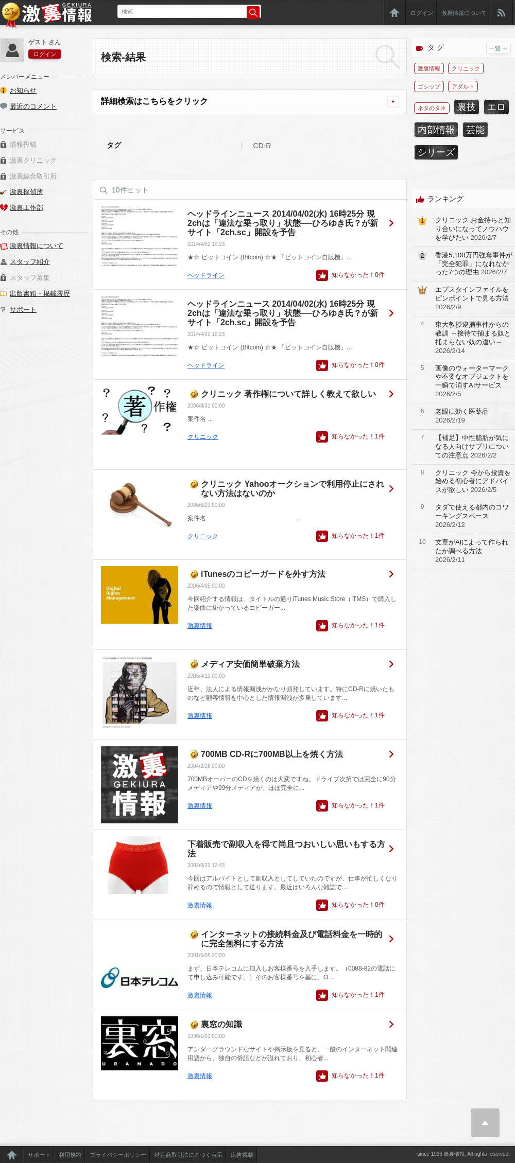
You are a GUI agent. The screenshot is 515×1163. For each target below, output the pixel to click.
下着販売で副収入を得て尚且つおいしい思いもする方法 (286, 849)
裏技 (466, 107)
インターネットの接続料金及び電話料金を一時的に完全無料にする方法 (291, 939)
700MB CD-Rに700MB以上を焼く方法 (272, 754)
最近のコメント (33, 106)
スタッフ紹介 (30, 262)
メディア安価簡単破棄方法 (250, 664)
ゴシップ (429, 86)
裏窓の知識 (221, 1024)
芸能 (475, 130)
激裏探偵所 (26, 192)
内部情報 (436, 130)
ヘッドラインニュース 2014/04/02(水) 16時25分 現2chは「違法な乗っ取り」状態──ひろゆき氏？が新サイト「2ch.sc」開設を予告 (282, 223)
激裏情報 (199, 625)
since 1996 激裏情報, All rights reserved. (463, 1154)
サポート (23, 309)
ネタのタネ (432, 108)
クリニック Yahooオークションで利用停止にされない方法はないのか (292, 489)
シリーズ (436, 152)
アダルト (463, 86)
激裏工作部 (26, 208)
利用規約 (70, 1155)
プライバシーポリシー (118, 1155)
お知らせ (23, 90)
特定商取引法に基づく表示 (188, 1155)
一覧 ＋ (498, 48)
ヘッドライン (206, 275)
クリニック (202, 436)
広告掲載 (242, 1155)
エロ (496, 107)
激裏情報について (464, 13)
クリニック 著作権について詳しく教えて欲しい (288, 394)
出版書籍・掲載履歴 (40, 293)
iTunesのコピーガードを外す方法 (263, 574)
